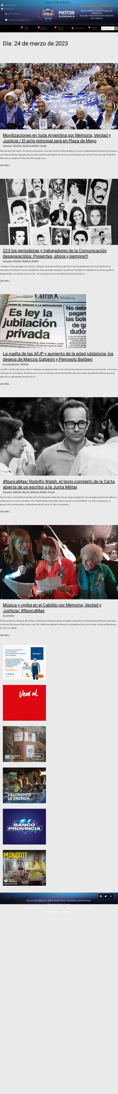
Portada (42, 146)
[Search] (116, 28)
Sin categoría (8, 615)
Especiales (7, 146)
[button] (96, 7)
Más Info (26, 492)
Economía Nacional (11, 364)
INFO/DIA (17, 146)
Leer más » (5, 165)
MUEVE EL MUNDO (30, 146)
